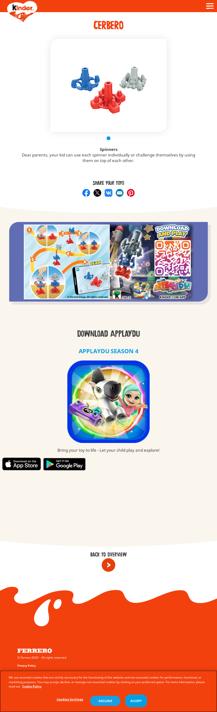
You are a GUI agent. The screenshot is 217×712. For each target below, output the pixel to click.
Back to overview (108, 554)
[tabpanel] (108, 85)
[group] (108, 267)
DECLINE (105, 702)
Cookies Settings (70, 700)
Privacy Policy (26, 665)
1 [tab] (108, 138)
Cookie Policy (31, 688)
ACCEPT (136, 702)
